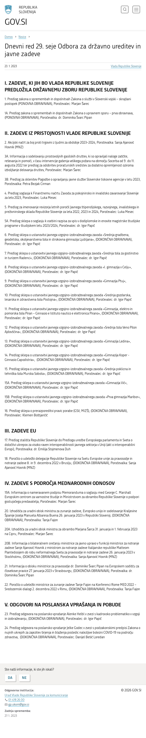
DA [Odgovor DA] (10, 677)
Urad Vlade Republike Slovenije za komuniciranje (36, 695)
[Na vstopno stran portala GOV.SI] (23, 15)
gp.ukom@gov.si (18, 704)
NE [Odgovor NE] (24, 677)
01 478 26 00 (16, 700)
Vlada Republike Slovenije (126, 66)
